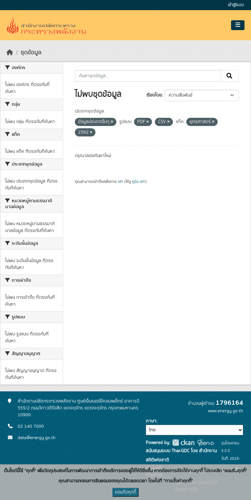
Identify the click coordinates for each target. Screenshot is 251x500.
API (120, 182)
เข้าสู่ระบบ (236, 5)
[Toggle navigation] (237, 25)
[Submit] (230, 76)
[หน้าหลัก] (10, 52)
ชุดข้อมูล (31, 52)
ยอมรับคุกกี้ (125, 492)
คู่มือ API (138, 182)
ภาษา (151, 421)
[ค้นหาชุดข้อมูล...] (148, 76)
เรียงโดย (154, 95)
